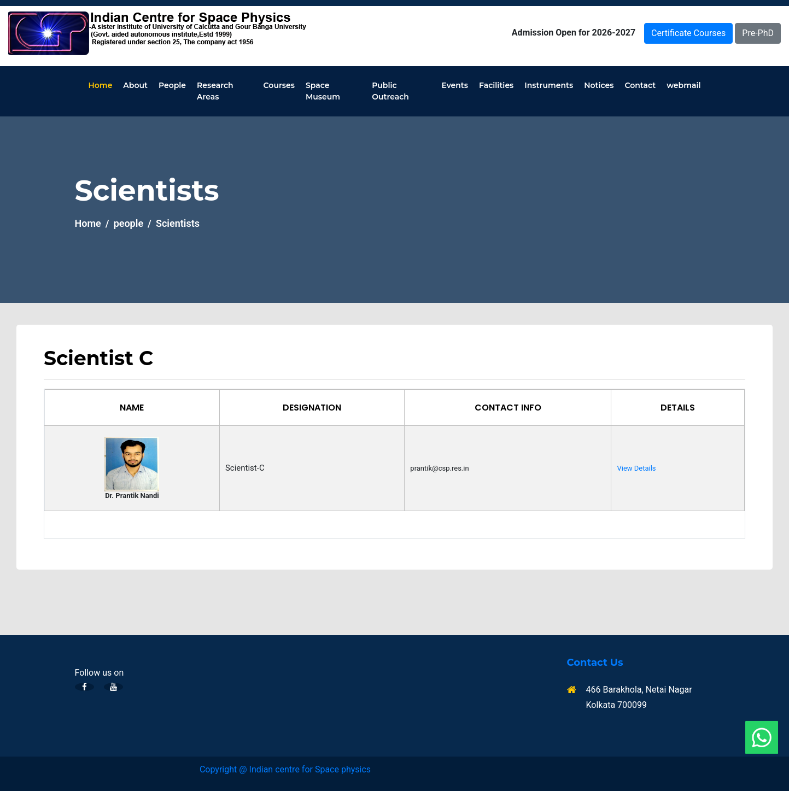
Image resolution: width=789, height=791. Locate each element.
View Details (636, 468)
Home (101, 85)
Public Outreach (390, 91)
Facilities (496, 85)
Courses (279, 85)
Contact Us (595, 663)
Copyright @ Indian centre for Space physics (285, 769)
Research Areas (215, 91)
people (128, 223)
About (135, 85)
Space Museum (323, 91)
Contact (640, 85)
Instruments (548, 85)
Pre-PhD (758, 33)
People (172, 85)
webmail (683, 85)
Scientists (178, 223)
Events (454, 85)
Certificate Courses (688, 33)
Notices (598, 85)
